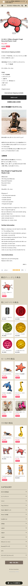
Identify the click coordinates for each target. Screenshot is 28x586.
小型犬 (2, 537)
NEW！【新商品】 (5, 492)
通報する (25, 264)
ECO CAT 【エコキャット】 (7, 555)
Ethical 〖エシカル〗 (5, 541)
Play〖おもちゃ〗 (5, 505)
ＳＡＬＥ (2, 501)
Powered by (14, 571)
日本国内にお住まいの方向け (14, 101)
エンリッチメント (5, 496)
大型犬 (2, 528)
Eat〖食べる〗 (4, 519)
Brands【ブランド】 (5, 546)
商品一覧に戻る (14, 562)
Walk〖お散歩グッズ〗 (6, 510)
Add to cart (14, 97)
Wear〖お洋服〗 (4, 514)
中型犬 (2, 532)
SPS (2, 551)
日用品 (2, 523)
